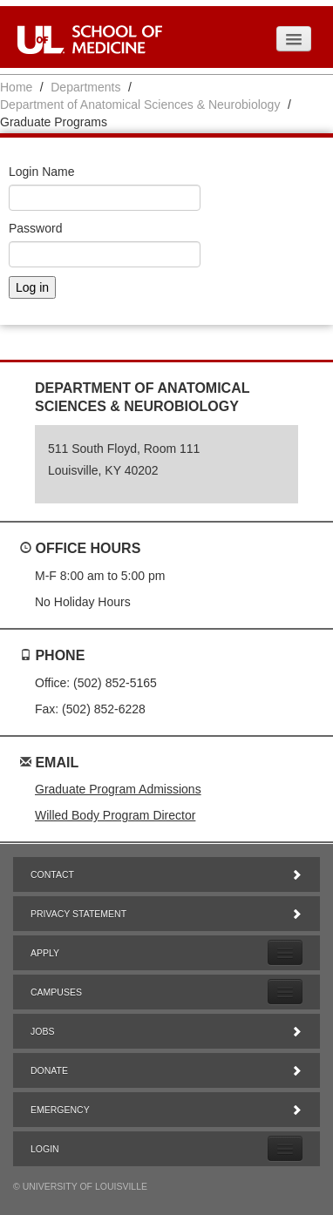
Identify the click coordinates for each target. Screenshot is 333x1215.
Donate (166, 1070)
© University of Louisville (80, 1186)
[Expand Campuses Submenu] (285, 991)
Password (35, 228)
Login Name (42, 172)
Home (16, 87)
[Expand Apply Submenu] (285, 952)
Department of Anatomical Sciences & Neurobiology (140, 104)
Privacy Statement (166, 914)
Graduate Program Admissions (118, 789)
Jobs (166, 1031)
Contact (166, 874)
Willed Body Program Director (115, 815)
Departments (85, 87)
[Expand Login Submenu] (285, 1148)
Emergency (166, 1110)
